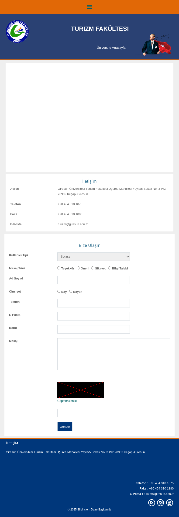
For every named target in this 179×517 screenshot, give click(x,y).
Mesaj (13, 341)
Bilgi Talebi (120, 268)
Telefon (15, 204)
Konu (13, 328)
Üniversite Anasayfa (111, 47)
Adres (14, 188)
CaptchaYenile (67, 401)
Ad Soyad (16, 278)
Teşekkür (67, 268)
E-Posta (15, 224)
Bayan (77, 291)
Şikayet (100, 268)
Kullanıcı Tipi (18, 255)
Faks (13, 214)
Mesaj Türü (17, 268)
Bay (64, 291)
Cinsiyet (15, 291)
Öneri (85, 268)
